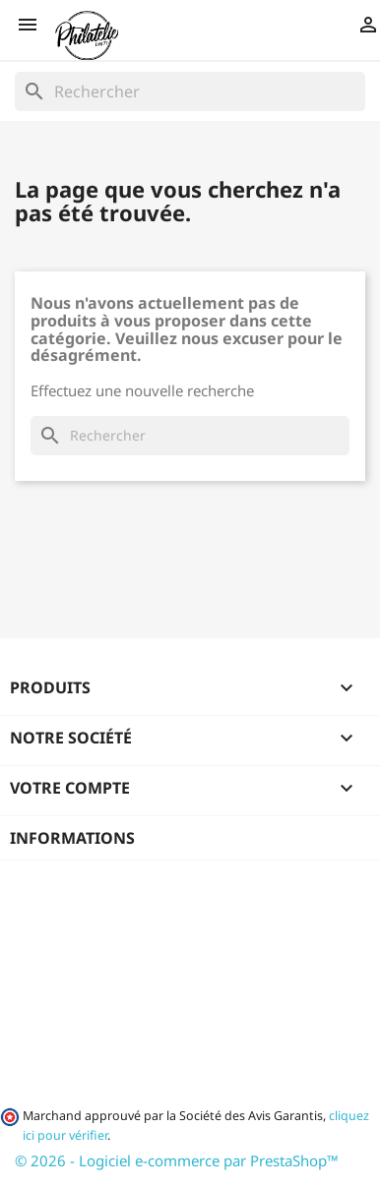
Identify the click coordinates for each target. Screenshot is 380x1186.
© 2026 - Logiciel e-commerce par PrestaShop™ (177, 1160)
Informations (72, 838)
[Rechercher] (190, 91)
